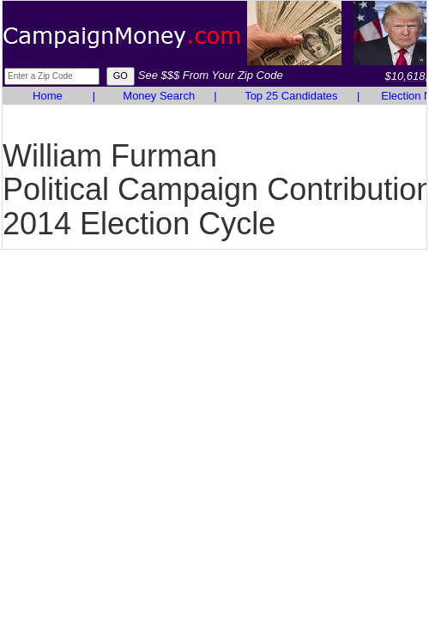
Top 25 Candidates (291, 95)
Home (48, 95)
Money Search (159, 95)
